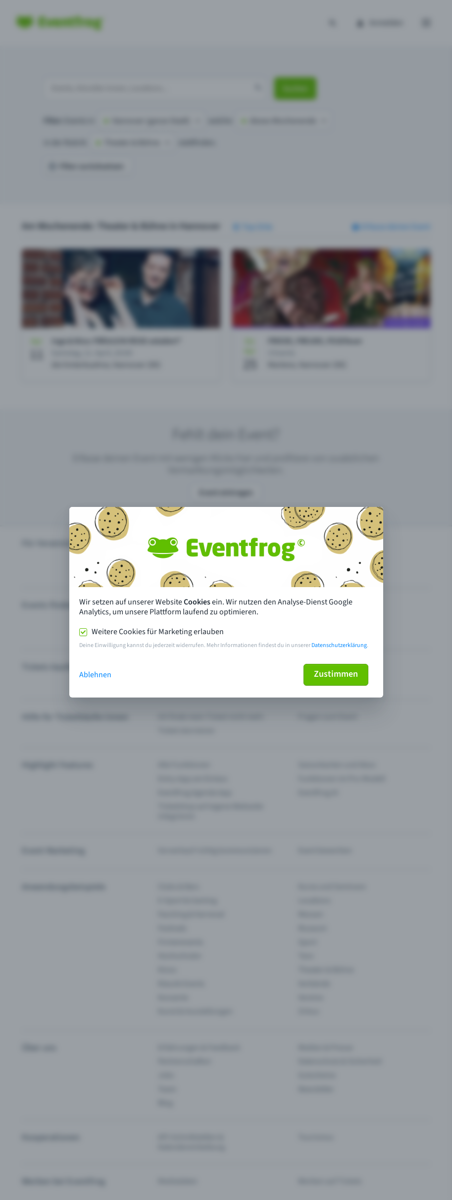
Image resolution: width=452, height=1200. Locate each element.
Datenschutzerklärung (339, 645)
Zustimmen (336, 674)
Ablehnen (95, 675)
